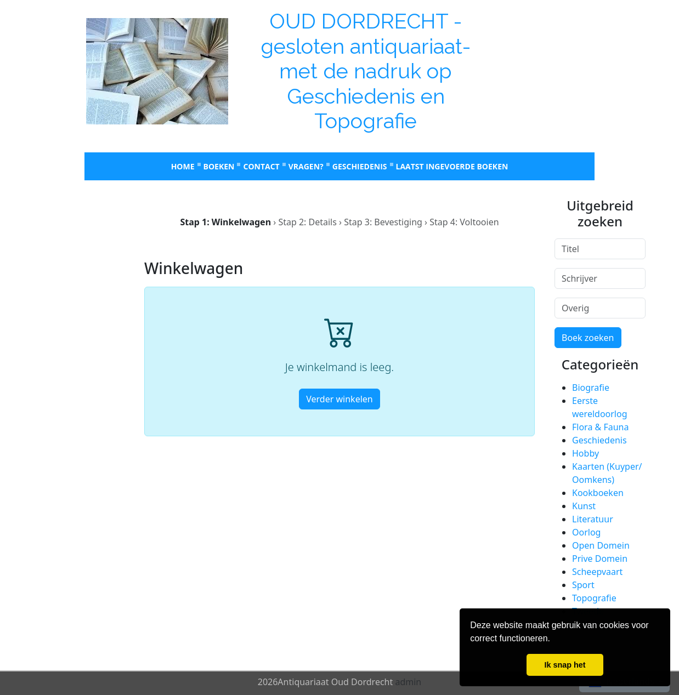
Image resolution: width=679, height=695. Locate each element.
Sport (583, 585)
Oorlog (586, 532)
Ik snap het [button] (564, 664)
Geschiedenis (359, 166)
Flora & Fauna (600, 427)
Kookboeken (598, 493)
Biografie (590, 387)
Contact (261, 166)
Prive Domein (599, 558)
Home (183, 166)
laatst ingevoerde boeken (452, 166)
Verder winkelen (339, 399)
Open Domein (601, 545)
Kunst (584, 506)
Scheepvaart (597, 572)
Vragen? (306, 166)
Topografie (594, 598)
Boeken (219, 166)
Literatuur (592, 519)
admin (408, 682)
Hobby (585, 453)
